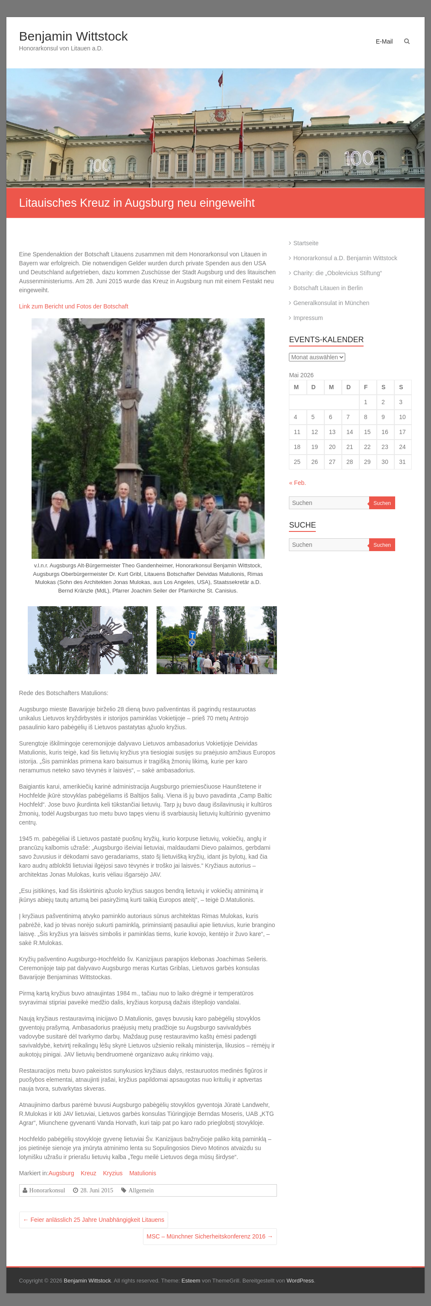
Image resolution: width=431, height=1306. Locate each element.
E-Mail (384, 41)
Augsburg (61, 1173)
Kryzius (112, 1173)
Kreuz (88, 1173)
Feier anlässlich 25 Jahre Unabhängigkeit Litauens (94, 1219)
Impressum (308, 317)
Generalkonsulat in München (331, 302)
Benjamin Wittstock (73, 36)
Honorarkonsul (47, 1190)
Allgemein (141, 1190)
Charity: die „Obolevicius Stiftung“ (337, 273)
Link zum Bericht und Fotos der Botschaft (73, 306)
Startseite (305, 243)
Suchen (382, 503)
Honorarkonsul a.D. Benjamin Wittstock (345, 258)
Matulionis (142, 1173)
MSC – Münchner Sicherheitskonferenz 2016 (210, 1236)
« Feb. (297, 482)
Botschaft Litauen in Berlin (328, 288)
